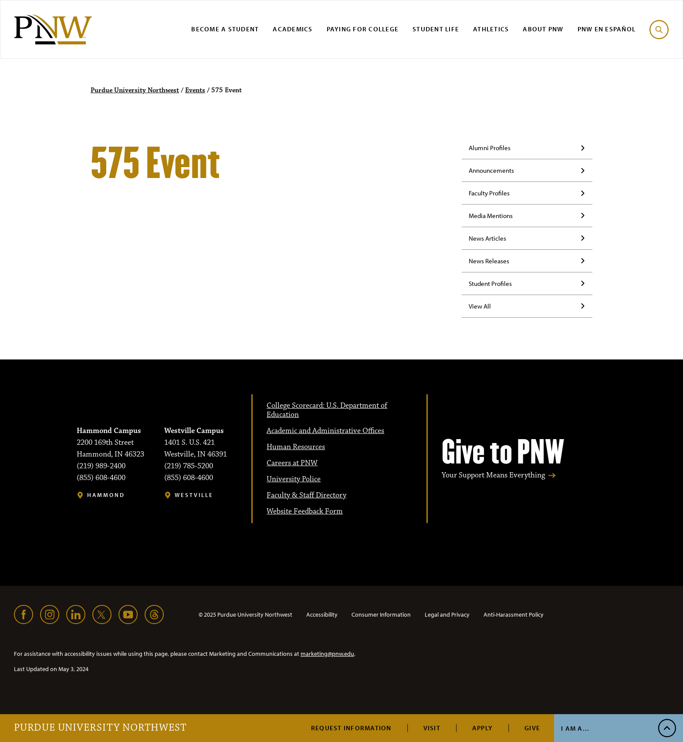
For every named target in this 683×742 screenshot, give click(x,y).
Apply (482, 728)
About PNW (543, 29)
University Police (294, 479)
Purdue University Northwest (100, 728)
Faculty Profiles (489, 193)
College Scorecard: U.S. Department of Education (327, 410)
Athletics (491, 29)
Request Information (351, 728)
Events (195, 90)
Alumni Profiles (490, 148)
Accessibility (322, 614)
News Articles (487, 238)
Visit (431, 728)
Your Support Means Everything (493, 475)
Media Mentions (491, 216)
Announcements (491, 170)
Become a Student (225, 29)
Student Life (436, 29)
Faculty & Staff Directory (306, 495)
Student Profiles (490, 283)
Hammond (106, 495)
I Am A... (575, 728)
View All (480, 306)
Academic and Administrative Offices (325, 431)
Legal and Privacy (447, 614)
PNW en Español (607, 29)
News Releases (489, 261)
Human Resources (296, 447)
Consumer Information (381, 614)
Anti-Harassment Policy (514, 614)
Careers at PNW (292, 463)
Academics (292, 29)
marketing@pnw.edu (327, 654)
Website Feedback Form (305, 511)
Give (532, 728)
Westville (194, 495)
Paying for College (363, 29)
